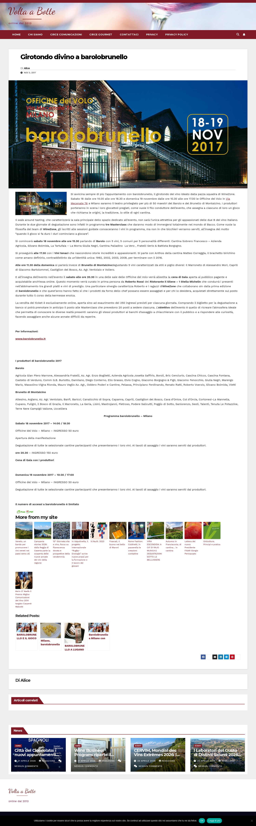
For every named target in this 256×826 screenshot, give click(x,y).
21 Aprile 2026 (27, 761)
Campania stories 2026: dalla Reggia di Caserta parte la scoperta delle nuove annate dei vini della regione (42, 552)
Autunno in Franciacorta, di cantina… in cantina (173, 546)
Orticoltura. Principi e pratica (211, 543)
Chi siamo (35, 34)
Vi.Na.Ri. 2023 (97, 541)
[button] (238, 34)
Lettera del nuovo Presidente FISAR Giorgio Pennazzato (191, 547)
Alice (27, 68)
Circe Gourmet (100, 34)
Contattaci (129, 34)
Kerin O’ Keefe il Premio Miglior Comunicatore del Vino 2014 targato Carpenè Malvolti (23, 599)
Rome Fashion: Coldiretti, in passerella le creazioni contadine (135, 547)
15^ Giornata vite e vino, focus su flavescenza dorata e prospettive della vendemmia (61, 549)
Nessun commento (26, 766)
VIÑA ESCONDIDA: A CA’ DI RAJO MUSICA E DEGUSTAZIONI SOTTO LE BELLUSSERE (154, 550)
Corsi (18, 746)
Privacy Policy (176, 34)
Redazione (47, 761)
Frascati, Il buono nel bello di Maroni (117, 544)
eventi (138, 746)
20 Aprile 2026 (147, 761)
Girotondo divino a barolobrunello (74, 57)
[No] (251, 820)
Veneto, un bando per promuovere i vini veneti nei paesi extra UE (22, 547)
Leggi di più (214, 820)
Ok (201, 820)
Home (16, 34)
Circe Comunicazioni (66, 34)
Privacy (152, 34)
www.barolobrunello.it (30, 338)
